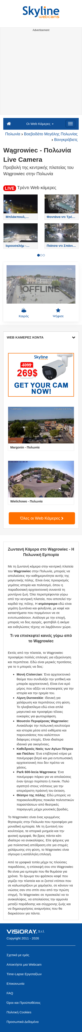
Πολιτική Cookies (19, 1012)
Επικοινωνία (15, 983)
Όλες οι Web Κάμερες (42, 518)
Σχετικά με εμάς (18, 955)
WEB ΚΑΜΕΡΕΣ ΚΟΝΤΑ (41, 337)
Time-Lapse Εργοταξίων (24, 974)
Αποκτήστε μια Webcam (24, 964)
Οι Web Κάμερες (39, 124)
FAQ (10, 993)
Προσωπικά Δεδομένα (22, 1022)
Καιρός (24, 313)
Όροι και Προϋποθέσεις (23, 1002)
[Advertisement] (41, 73)
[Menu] (70, 123)
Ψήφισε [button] (58, 313)
